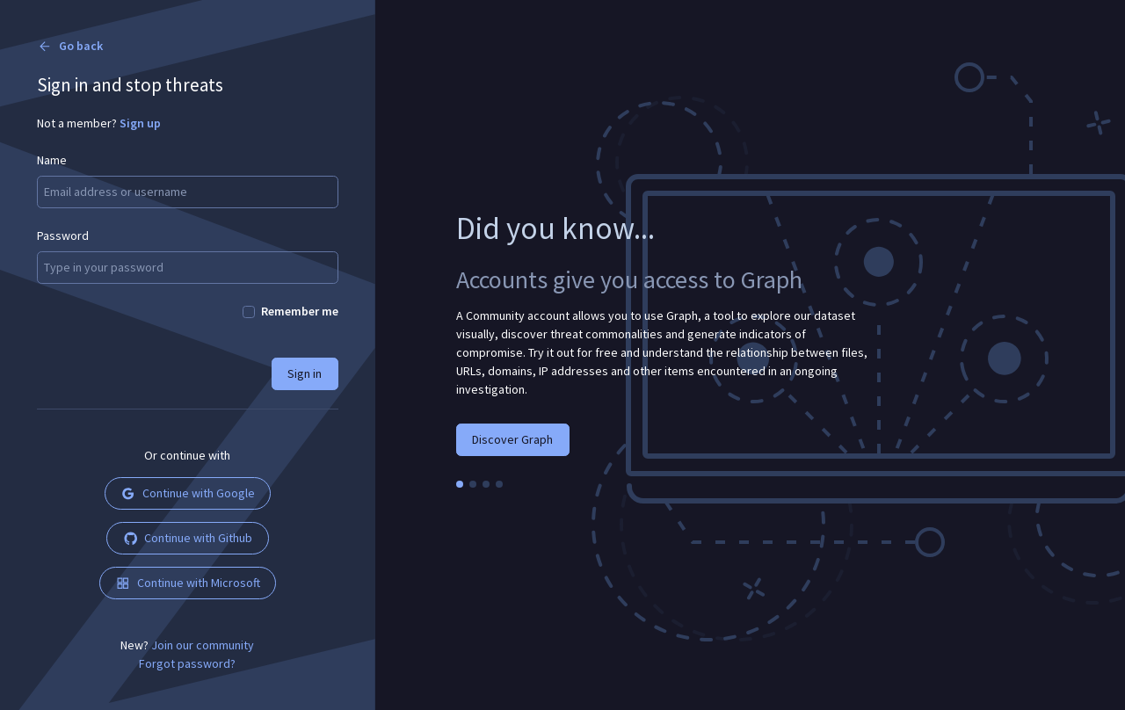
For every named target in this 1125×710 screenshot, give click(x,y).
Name (52, 160)
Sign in (304, 373)
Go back (70, 46)
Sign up (140, 123)
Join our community (202, 645)
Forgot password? (187, 663)
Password (63, 235)
